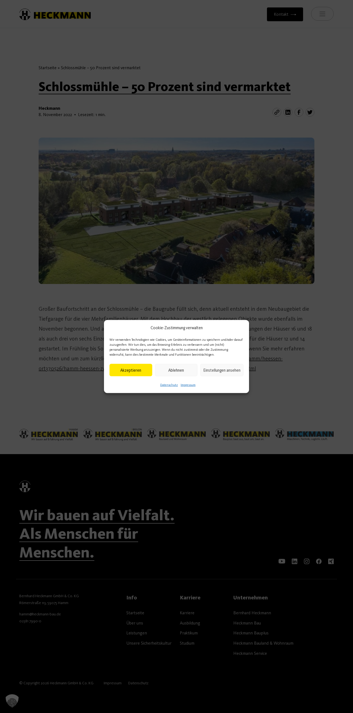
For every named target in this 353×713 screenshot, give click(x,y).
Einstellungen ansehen (221, 370)
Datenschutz (169, 385)
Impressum (188, 385)
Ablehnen (176, 370)
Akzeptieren (130, 370)
